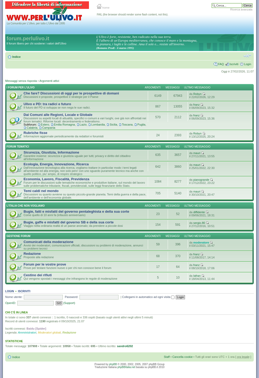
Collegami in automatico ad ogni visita (148, 296)
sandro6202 (125, 346)
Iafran (197, 275)
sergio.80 (199, 222)
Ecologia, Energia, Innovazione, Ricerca (56, 164)
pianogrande (201, 179)
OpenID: (10, 302)
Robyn (197, 93)
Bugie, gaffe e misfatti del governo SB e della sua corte (69, 222)
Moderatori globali (49, 332)
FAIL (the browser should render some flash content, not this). (132, 14)
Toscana (127, 124)
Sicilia (113, 124)
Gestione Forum (18, 236)
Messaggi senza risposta (21, 80)
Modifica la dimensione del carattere (247, 55)
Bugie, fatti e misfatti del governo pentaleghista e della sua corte (76, 211)
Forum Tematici (18, 146)
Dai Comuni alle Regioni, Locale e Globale (58, 115)
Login (247, 64)
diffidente (199, 212)
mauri (197, 153)
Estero (45, 124)
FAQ (221, 64)
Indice (16, 56)
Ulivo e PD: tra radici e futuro (47, 104)
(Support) (69, 302)
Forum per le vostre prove (45, 264)
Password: (71, 296)
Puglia (141, 124)
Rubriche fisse (35, 133)
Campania (48, 127)
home (103, 7)
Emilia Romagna (64, 124)
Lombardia (98, 124)
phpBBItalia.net (126, 367)
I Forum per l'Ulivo (21, 87)
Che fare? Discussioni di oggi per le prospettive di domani (71, 93)
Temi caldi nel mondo (41, 191)
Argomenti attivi (49, 80)
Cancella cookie (182, 356)
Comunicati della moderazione (49, 242)
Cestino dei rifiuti (38, 275)
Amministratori (27, 332)
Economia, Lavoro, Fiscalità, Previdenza (56, 179)
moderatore (201, 242)
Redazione (32, 254)
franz (196, 104)
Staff (167, 356)
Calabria (32, 127)
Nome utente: (13, 296)
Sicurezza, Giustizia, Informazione (51, 152)
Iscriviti (233, 64)
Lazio (83, 124)
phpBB (113, 364)
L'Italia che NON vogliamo (26, 205)
